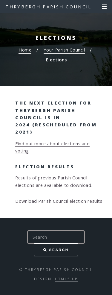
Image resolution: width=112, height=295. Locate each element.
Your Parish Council (64, 50)
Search (59, 250)
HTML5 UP (66, 278)
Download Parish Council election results (58, 201)
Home (25, 50)
